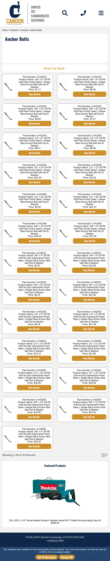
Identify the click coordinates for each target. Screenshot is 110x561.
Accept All (66, 557)
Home (4, 30)
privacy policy (63, 552)
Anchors (24, 30)
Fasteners (14, 30)
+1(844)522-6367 (55, 541)
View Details (34, 94)
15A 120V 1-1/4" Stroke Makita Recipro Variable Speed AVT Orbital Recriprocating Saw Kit (55, 520)
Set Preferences (47, 557)
